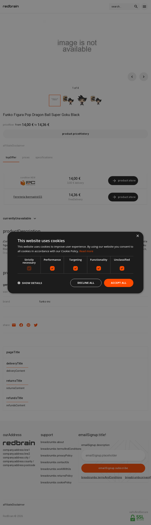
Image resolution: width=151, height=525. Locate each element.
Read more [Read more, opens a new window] (86, 251)
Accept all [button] (118, 282)
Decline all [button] (86, 282)
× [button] (137, 236)
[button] (30, 282)
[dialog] (75, 262)
